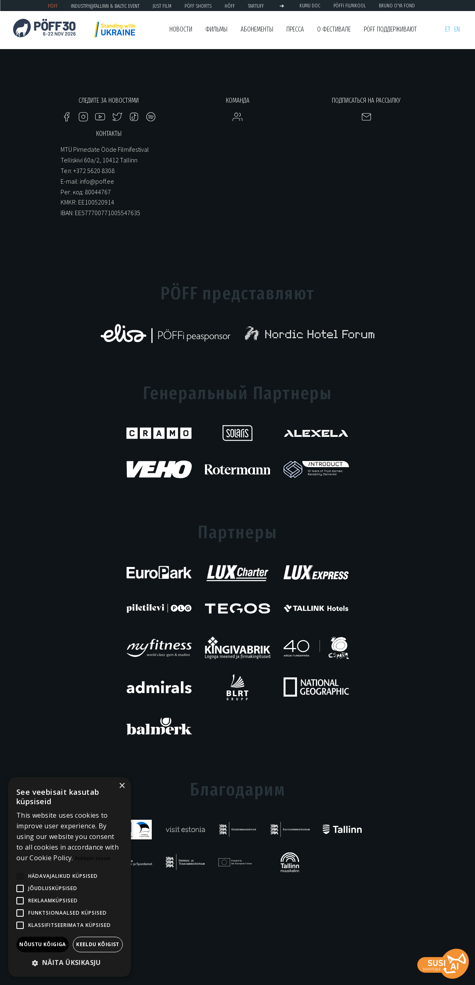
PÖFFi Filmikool (349, 6)
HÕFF (230, 6)
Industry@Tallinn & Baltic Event (105, 6)
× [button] (122, 786)
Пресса (295, 29)
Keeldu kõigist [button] (97, 944)
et (447, 29)
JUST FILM (162, 6)
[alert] (69, 877)
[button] (69, 963)
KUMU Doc (309, 6)
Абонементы (257, 29)
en (457, 29)
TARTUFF (256, 6)
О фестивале (334, 29)
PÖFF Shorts (198, 6)
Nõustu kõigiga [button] (42, 944)
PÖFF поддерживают (390, 29)
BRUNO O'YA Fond (397, 6)
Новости (180, 29)
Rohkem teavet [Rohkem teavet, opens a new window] (93, 858)
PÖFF (53, 6)
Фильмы (216, 29)
